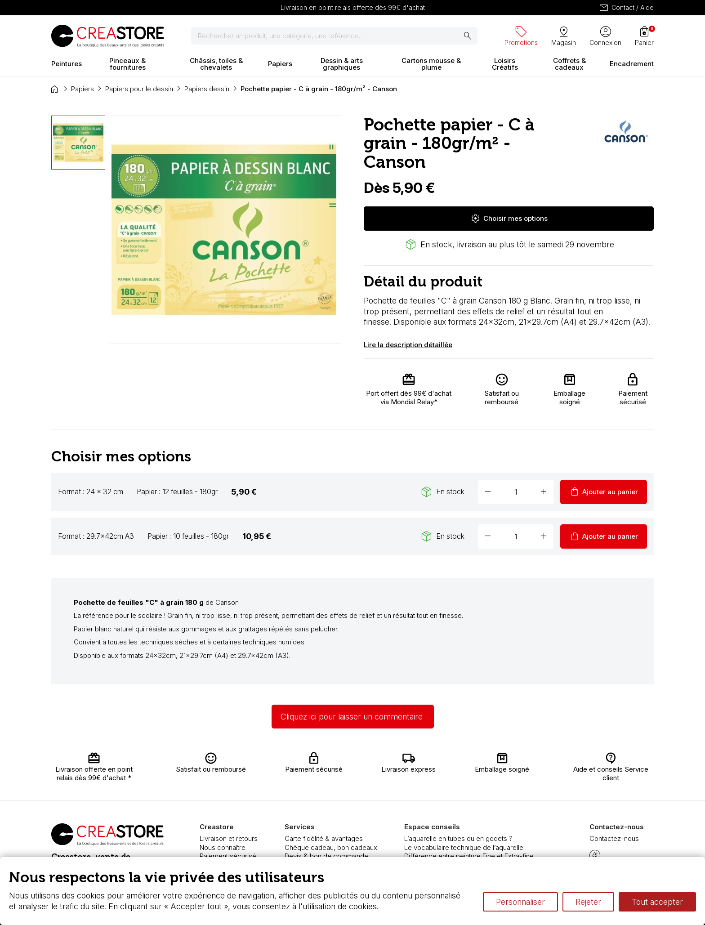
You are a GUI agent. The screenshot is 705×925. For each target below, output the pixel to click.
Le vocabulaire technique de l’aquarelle (463, 847)
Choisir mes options (509, 218)
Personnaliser (520, 902)
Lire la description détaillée (408, 344)
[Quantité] (516, 492)
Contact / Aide (626, 8)
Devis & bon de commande (326, 856)
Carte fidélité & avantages (324, 838)
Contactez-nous (614, 838)
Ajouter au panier (603, 492)
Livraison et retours (229, 838)
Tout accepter (657, 902)
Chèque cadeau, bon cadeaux (331, 847)
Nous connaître (222, 847)
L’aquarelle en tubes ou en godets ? (458, 838)
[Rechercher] (334, 36)
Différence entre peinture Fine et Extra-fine (469, 856)
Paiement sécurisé (228, 856)
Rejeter (588, 902)
